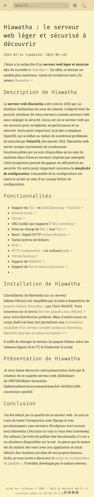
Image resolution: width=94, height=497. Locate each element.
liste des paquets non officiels (60, 311)
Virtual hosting (23, 256)
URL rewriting (62, 224)
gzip (66, 250)
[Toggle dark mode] (84, 5)
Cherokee (39, 70)
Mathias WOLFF (72, 488)
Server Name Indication (46, 266)
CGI (31, 207)
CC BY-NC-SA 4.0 (51, 493)
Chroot (17, 218)
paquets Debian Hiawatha (23, 306)
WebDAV (35, 261)
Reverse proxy (22, 213)
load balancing (52, 207)
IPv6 (15, 245)
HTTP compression (26, 250)
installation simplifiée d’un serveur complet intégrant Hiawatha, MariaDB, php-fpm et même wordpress (43, 327)
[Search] (41, 5)
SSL (42, 229)
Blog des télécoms (20, 488)
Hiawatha (21, 80)
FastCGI (74, 207)
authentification (54, 234)
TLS (59, 229)
